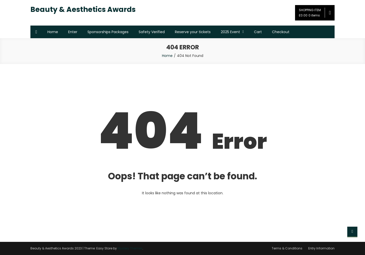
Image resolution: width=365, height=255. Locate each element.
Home (52, 31)
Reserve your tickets (193, 31)
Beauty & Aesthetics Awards (83, 9)
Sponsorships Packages (108, 31)
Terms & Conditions (287, 248)
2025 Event (230, 31)
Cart (258, 31)
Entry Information (321, 248)
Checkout (280, 31)
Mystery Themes (130, 248)
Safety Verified (152, 31)
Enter (72, 31)
